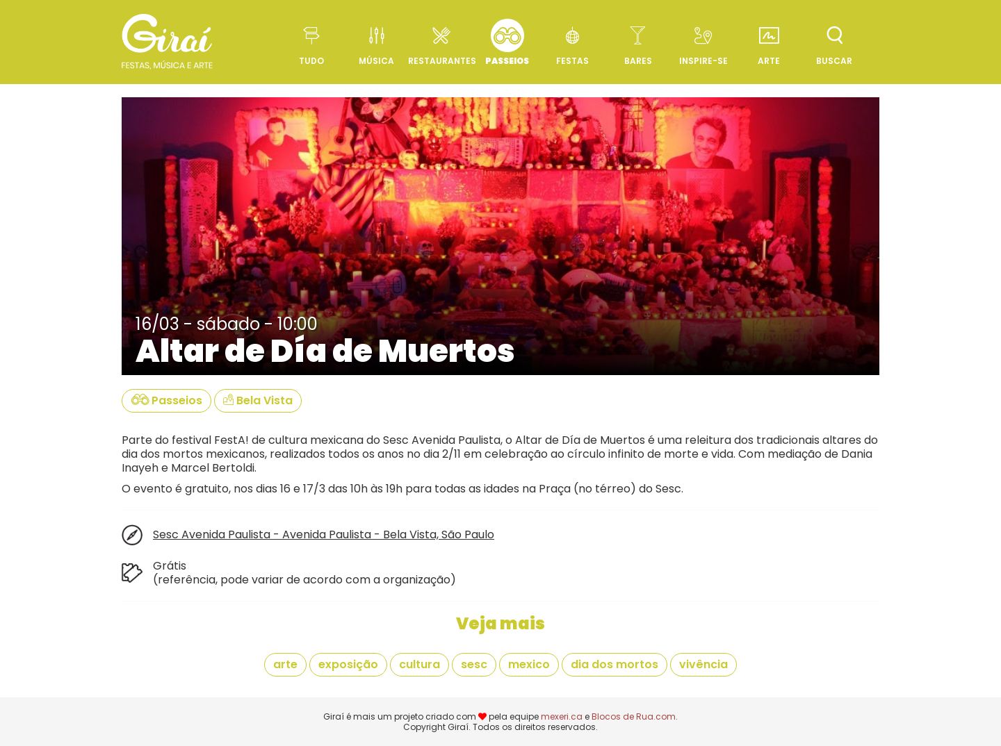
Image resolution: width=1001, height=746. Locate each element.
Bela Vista (258, 400)
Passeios (166, 400)
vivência (703, 664)
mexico (529, 664)
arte (285, 664)
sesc (474, 664)
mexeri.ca (562, 716)
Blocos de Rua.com (634, 716)
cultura (419, 664)
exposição (348, 664)
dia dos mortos (614, 664)
